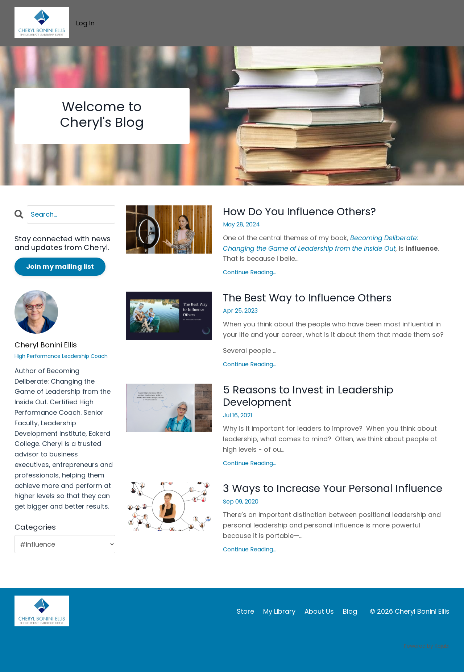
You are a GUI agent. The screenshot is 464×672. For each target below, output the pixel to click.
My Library (279, 625)
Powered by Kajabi (427, 660)
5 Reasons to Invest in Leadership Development (312, 397)
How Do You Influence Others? (302, 211)
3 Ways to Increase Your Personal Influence (312, 497)
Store (245, 625)
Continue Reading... (249, 272)
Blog (350, 625)
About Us (319, 625)
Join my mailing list (60, 266)
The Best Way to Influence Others (311, 298)
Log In (85, 23)
